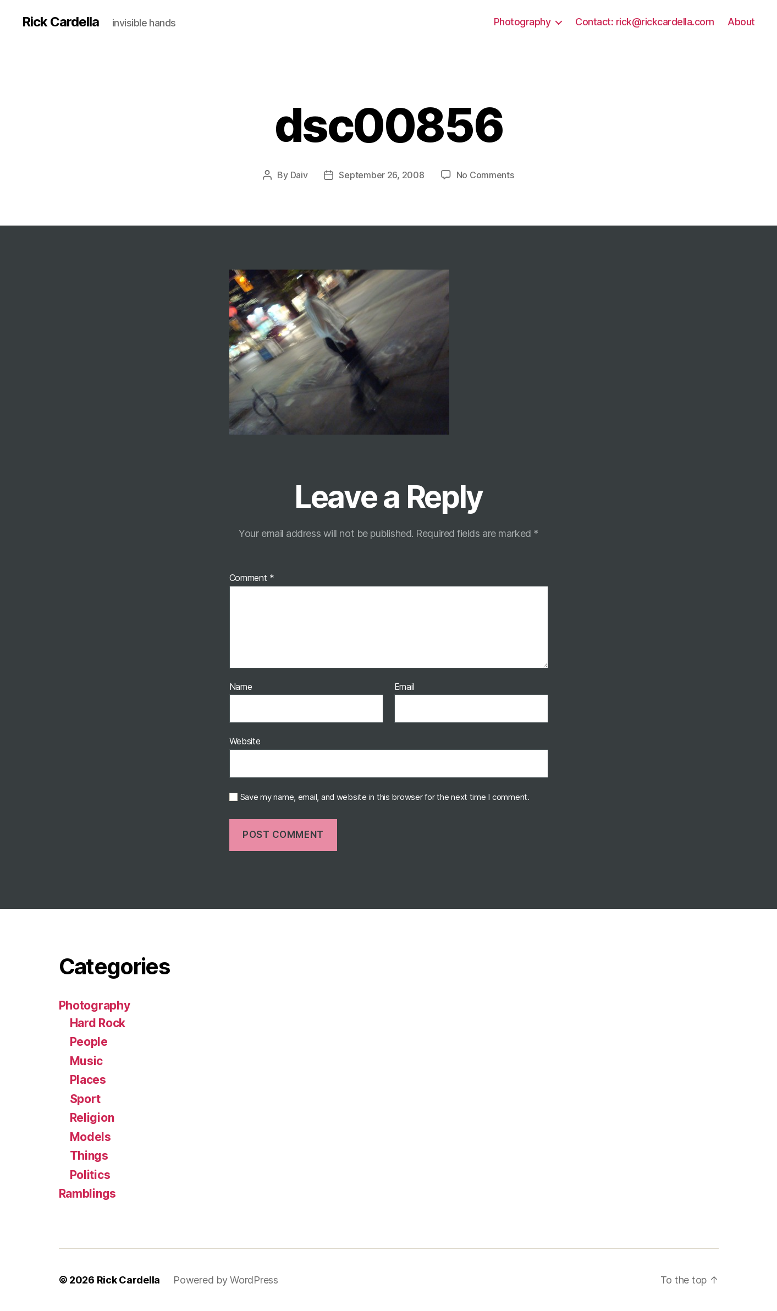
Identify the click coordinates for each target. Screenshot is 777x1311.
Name (240, 687)
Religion (92, 1118)
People (89, 1042)
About (741, 22)
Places (88, 1080)
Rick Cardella (60, 22)
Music (86, 1061)
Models (90, 1137)
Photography (522, 22)
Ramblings (88, 1193)
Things (89, 1155)
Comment (252, 578)
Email (404, 687)
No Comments (485, 174)
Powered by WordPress (225, 1280)
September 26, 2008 (381, 174)
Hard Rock (98, 1023)
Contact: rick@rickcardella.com (644, 22)
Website (245, 741)
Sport (85, 1099)
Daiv (299, 174)
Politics (90, 1175)
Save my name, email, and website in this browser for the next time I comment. (385, 797)
